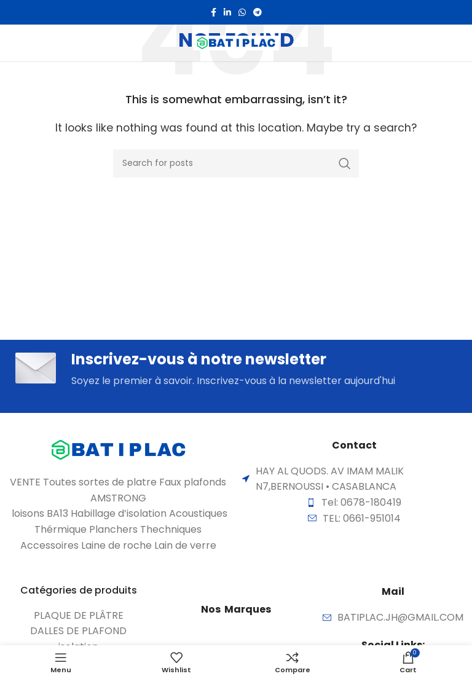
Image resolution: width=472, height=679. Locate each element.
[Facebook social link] (213, 12)
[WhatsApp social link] (242, 12)
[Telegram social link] (258, 12)
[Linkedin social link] (227, 12)
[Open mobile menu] (31, 43)
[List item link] (78, 616)
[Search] (236, 163)
